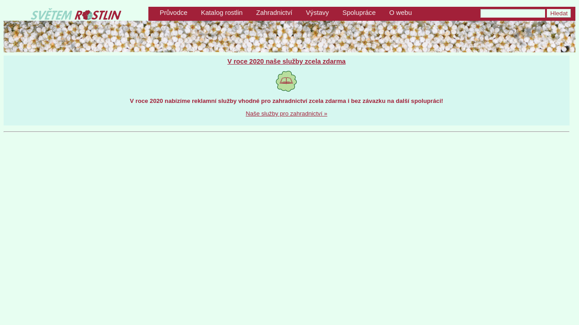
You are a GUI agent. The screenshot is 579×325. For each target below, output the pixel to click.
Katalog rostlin (221, 12)
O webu (400, 12)
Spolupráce (358, 12)
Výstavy (317, 12)
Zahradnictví (274, 12)
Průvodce (173, 12)
